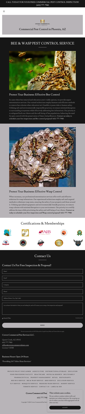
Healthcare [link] (39, 374)
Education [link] (73, 371)
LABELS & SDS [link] (56, 387)
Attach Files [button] (7, 318)
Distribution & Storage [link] (56, 371)
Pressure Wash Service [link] (49, 383)
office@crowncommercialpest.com (15, 345)
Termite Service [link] (30, 387)
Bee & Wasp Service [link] (35, 380)
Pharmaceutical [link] (21, 377)
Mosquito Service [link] (30, 383)
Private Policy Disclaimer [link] (19, 371)
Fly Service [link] (15, 383)
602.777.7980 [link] (42, 397)
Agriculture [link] (38, 371)
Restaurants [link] (65, 377)
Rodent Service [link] (68, 383)
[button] (4, 11)
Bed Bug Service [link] (18, 380)
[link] (42, 22)
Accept (65, 407)
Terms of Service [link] (57, 331)
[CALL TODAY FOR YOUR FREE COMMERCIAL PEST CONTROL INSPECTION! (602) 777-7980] (42, 4)
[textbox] (42, 271)
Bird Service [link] (50, 380)
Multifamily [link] (69, 374)
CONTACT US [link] (44, 387)
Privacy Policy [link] (48, 331)
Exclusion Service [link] (65, 380)
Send (42, 325)
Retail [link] (55, 377)
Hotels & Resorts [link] (54, 374)
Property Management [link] (41, 377)
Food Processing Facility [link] (21, 374)
